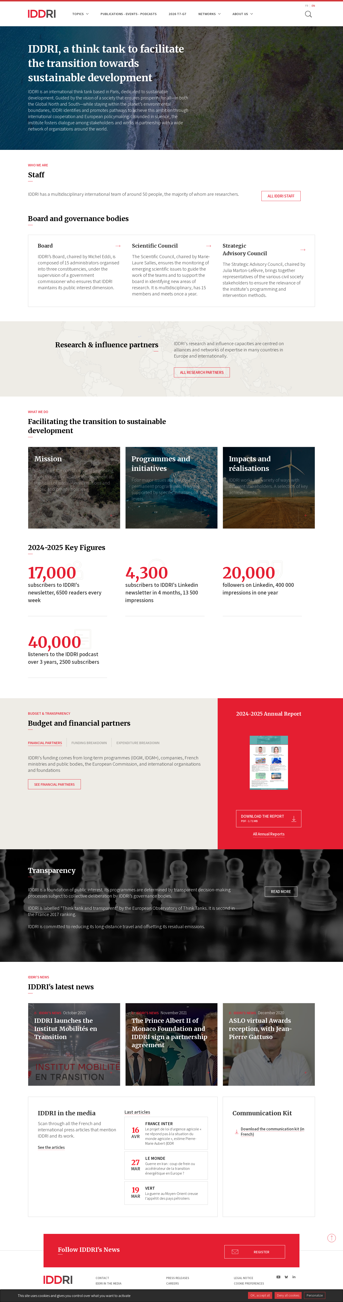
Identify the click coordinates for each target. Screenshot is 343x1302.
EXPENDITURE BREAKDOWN (138, 744)
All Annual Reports (269, 835)
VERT (150, 1189)
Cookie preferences (249, 1285)
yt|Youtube (279, 1278)
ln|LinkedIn (293, 1278)
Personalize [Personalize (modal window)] (315, 1295)
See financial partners (54, 789)
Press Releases (177, 1279)
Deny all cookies (288, 1295)
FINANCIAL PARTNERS (45, 744)
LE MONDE (155, 1159)
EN (313, 6)
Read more (281, 892)
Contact (102, 1279)
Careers (172, 1285)
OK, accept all (260, 1295)
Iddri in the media (109, 1285)
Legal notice (243, 1279)
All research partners (202, 373)
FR (306, 6)
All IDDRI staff (281, 196)
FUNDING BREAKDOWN (89, 744)
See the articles (51, 1148)
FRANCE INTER (159, 1125)
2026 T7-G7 (177, 13)
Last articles (137, 1113)
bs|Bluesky (286, 1278)
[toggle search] (308, 13)
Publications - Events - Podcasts (128, 13)
